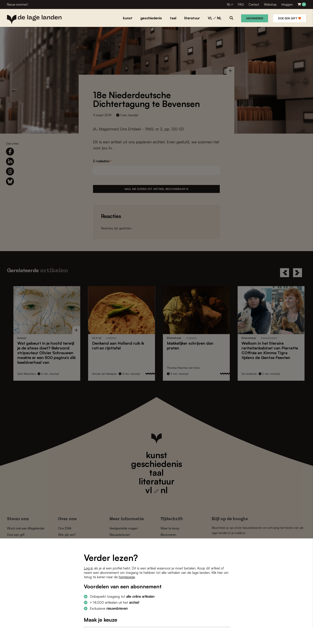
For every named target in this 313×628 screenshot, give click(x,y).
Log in (88, 568)
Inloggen (287, 4)
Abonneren (254, 18)
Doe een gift (289, 18)
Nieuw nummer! (17, 4)
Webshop (270, 4)
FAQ (241, 4)
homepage (127, 577)
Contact (254, 4)
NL (228, 4)
